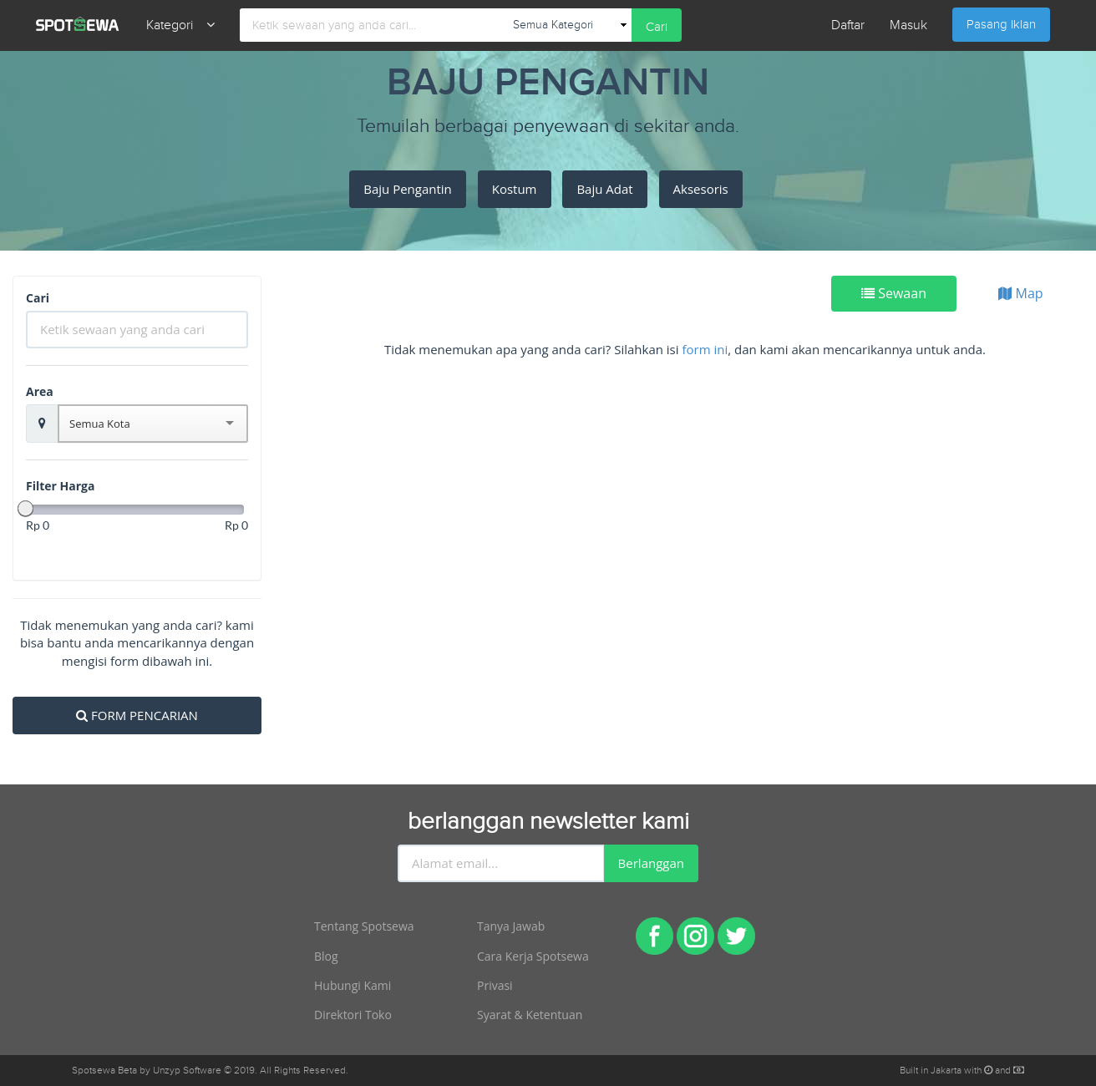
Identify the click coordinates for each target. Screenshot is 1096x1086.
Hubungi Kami (352, 985)
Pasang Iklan (1001, 25)
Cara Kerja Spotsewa (533, 956)
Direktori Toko (353, 1015)
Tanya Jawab (511, 926)
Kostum (514, 188)
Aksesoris (700, 188)
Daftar (848, 25)
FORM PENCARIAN (137, 715)
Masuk (908, 25)
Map (1020, 293)
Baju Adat (604, 188)
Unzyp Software (187, 1070)
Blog (326, 956)
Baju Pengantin (407, 188)
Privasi (495, 985)
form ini (705, 349)
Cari (656, 27)
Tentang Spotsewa (364, 926)
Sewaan (893, 293)
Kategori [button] (180, 25)
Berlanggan (651, 863)
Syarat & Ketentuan (529, 1015)
